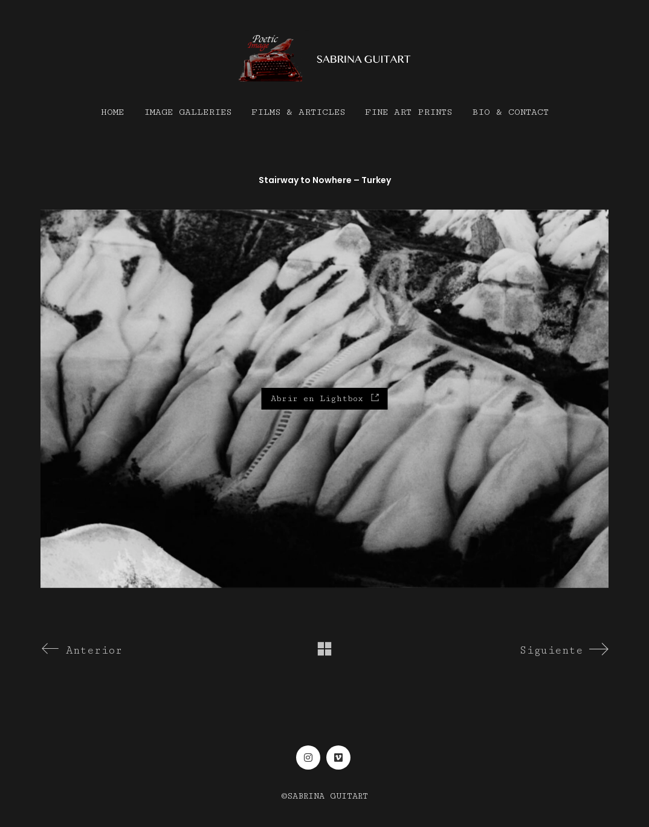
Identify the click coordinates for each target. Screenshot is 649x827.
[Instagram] (308, 757)
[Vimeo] (338, 757)
